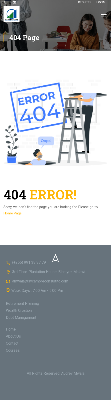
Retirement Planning (22, 303)
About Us (13, 336)
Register (84, 2)
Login (100, 2)
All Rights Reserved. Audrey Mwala (55, 373)
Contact (12, 343)
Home (11, 329)
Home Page (13, 213)
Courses (13, 350)
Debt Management (21, 317)
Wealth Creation (19, 310)
